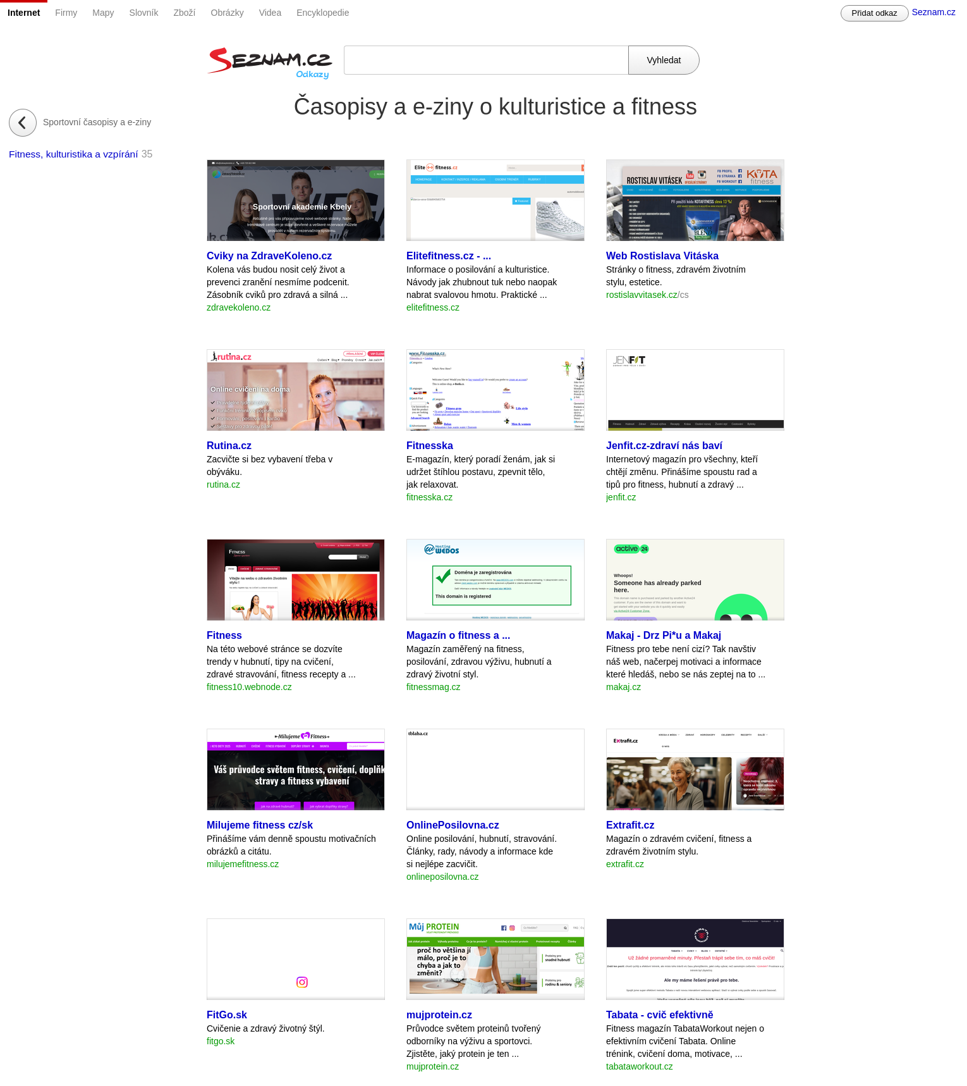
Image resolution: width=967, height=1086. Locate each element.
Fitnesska (429, 445)
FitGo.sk (227, 1014)
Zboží (185, 13)
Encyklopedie (322, 13)
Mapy (103, 13)
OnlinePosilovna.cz (452, 825)
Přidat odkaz (874, 13)
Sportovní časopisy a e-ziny (97, 122)
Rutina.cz (229, 445)
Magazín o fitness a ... (458, 635)
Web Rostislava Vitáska (662, 255)
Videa (270, 13)
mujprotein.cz (439, 1014)
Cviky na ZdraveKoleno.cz (269, 255)
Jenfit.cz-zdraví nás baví (664, 445)
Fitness (224, 635)
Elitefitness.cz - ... (448, 255)
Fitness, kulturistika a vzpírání (73, 154)
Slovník (144, 13)
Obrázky (227, 13)
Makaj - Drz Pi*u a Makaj (663, 635)
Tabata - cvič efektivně (660, 1014)
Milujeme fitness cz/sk (260, 825)
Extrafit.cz (630, 825)
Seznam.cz (934, 12)
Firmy (66, 13)
